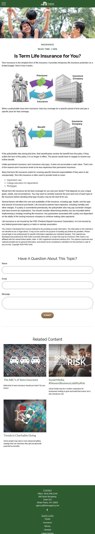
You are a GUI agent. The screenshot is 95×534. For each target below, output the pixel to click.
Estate (47, 519)
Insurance (47, 523)
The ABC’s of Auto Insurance (21, 379)
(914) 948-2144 (50, 494)
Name (4, 263)
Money (47, 526)
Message (6, 294)
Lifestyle (47, 530)
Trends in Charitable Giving (20, 435)
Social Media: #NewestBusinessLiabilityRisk (67, 381)
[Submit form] (47, 315)
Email (4, 279)
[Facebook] (47, 510)
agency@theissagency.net (47, 505)
